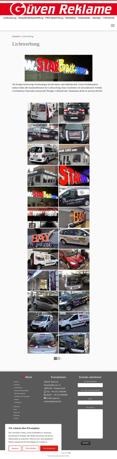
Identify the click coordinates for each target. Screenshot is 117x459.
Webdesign (16, 415)
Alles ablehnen (30, 448)
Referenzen (16, 406)
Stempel (16, 399)
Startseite (16, 36)
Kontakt (15, 418)
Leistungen (16, 384)
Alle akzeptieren (49, 448)
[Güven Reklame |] (58, 11)
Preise (15, 409)
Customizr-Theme (64, 456)
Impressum (16, 412)
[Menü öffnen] (113, 26)
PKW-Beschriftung (19, 393)
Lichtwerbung (18, 387)
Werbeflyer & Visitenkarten (22, 396)
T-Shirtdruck (17, 402)
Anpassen (15, 448)
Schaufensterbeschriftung (21, 390)
